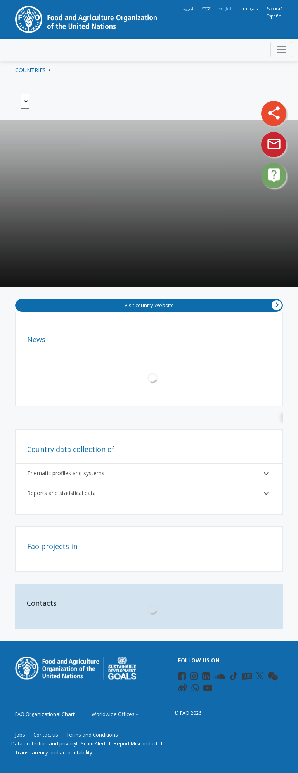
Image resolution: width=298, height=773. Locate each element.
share (274, 113)
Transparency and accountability (53, 752)
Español (275, 15)
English (225, 8)
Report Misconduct (136, 743)
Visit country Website (203, 305)
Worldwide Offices (113, 713)
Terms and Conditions (92, 734)
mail (274, 144)
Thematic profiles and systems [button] (149, 473)
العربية (188, 8)
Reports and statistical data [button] (149, 493)
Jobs (20, 734)
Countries (30, 70)
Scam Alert (93, 743)
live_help (274, 175)
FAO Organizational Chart (44, 713)
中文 (206, 8)
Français (249, 8)
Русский (274, 8)
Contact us (45, 734)
